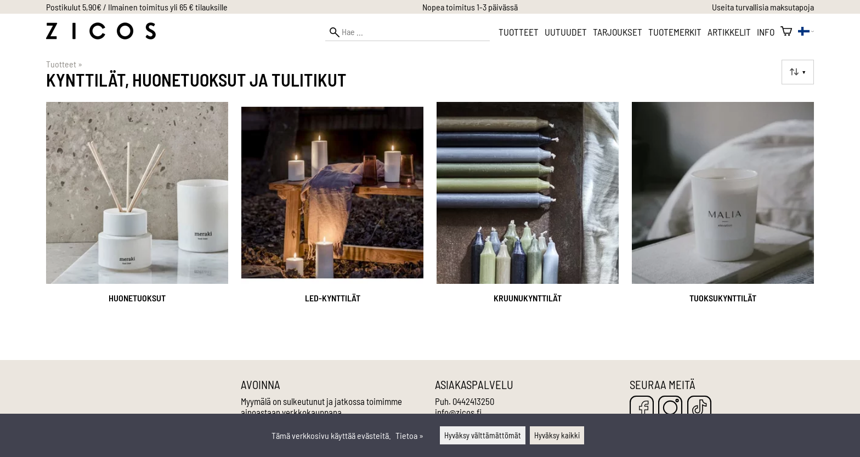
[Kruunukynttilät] (528, 217)
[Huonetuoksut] (137, 217)
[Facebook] (642, 408)
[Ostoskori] (786, 32)
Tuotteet (519, 32)
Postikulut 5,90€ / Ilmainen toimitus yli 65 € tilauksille (137, 7)
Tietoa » (409, 435)
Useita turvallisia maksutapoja (763, 7)
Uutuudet (566, 32)
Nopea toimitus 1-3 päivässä (470, 7)
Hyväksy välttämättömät (482, 435)
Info (765, 32)
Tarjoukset (617, 32)
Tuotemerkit (674, 32)
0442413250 (473, 401)
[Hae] (407, 32)
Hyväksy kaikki (557, 435)
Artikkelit (729, 32)
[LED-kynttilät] (332, 217)
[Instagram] (670, 408)
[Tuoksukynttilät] (723, 217)
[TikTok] (699, 408)
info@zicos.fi (458, 412)
